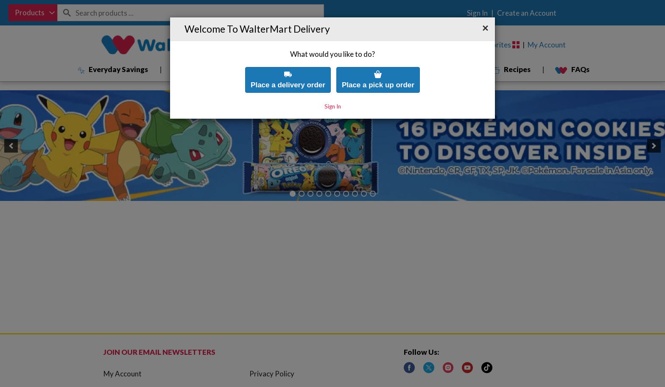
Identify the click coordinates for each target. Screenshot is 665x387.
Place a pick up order (378, 61)
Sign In (332, 87)
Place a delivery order (288, 61)
